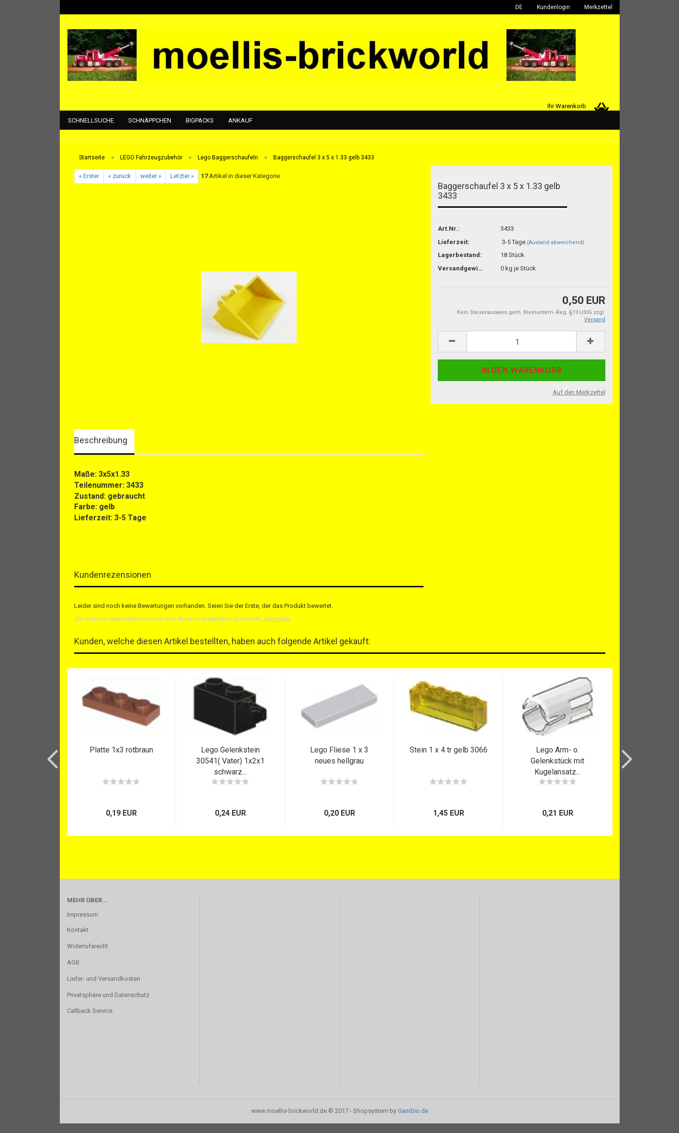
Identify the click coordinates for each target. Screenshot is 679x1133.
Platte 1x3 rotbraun (121, 759)
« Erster (89, 186)
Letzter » (182, 186)
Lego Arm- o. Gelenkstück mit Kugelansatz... (557, 770)
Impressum (82, 924)
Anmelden (276, 628)
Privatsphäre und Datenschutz (108, 1004)
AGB (73, 972)
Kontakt (78, 939)
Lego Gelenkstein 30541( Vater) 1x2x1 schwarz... (230, 770)
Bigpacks (200, 120)
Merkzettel (598, 7)
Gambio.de (413, 1120)
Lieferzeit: (453, 251)
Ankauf (240, 120)
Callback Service (89, 1020)
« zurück (119, 186)
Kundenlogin (553, 7)
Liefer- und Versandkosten (103, 988)
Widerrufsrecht (87, 955)
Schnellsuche (91, 120)
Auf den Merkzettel (579, 401)
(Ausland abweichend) (555, 252)
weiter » (150, 186)
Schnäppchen (149, 120)
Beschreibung (100, 450)
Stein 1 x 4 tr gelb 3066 (449, 759)
